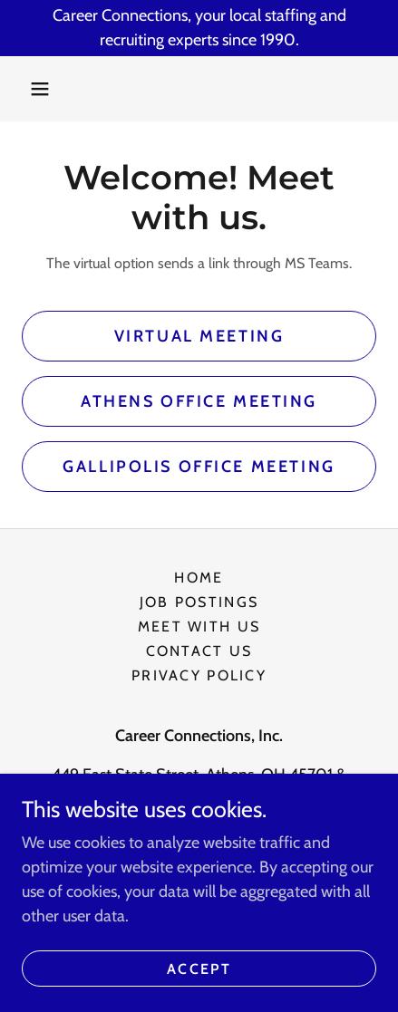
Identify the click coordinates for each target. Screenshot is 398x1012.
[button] (40, 89)
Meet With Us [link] (199, 626)
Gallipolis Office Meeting (199, 467)
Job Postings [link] (199, 602)
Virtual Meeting (199, 336)
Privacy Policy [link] (199, 675)
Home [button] (198, 577)
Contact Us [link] (199, 651)
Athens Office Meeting (199, 401)
